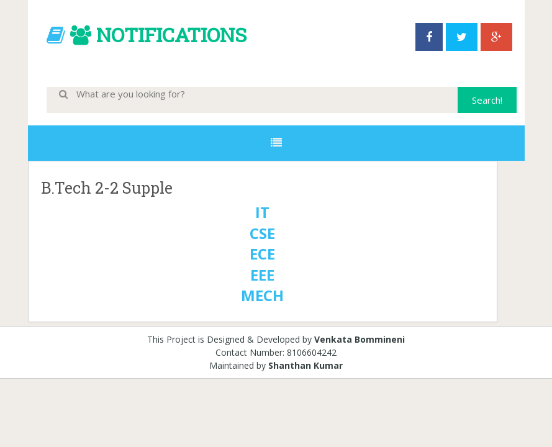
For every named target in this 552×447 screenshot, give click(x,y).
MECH (262, 295)
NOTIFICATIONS (171, 34)
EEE (262, 274)
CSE (262, 233)
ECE (262, 253)
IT (262, 212)
